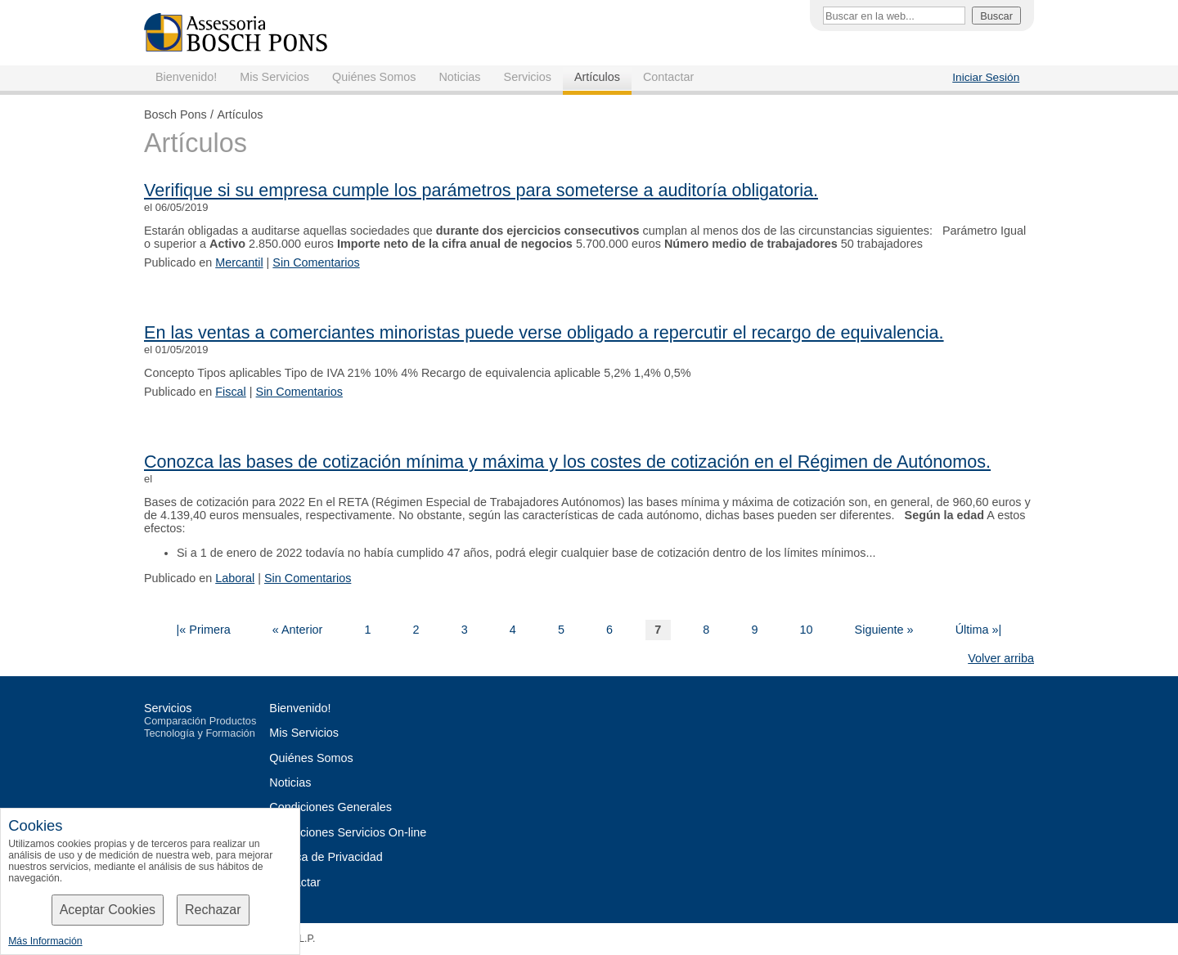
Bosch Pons (175, 114)
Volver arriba (1001, 658)
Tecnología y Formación (199, 733)
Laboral (234, 578)
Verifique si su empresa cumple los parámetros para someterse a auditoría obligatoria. (481, 190)
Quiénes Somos (374, 76)
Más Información (45, 941)
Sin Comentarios (315, 262)
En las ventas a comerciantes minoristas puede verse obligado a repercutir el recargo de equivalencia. (544, 332)
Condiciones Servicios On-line (347, 832)
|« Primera (204, 629)
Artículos (597, 76)
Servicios (527, 76)
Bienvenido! (186, 76)
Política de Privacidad (325, 856)
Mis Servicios (274, 76)
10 (805, 629)
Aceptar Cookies (107, 910)
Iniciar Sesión (985, 77)
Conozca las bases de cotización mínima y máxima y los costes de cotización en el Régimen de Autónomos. (567, 461)
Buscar (996, 16)
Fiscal (230, 391)
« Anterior (297, 629)
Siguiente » (884, 629)
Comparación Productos (200, 721)
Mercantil (239, 262)
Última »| (978, 629)
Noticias (459, 76)
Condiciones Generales (330, 807)
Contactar (668, 76)
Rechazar (213, 910)
